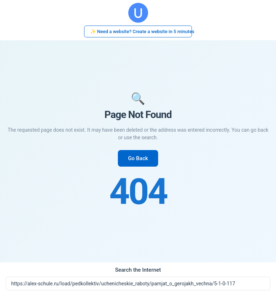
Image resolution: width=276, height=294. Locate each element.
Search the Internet (138, 270)
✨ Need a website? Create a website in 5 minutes (141, 31)
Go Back (138, 158)
